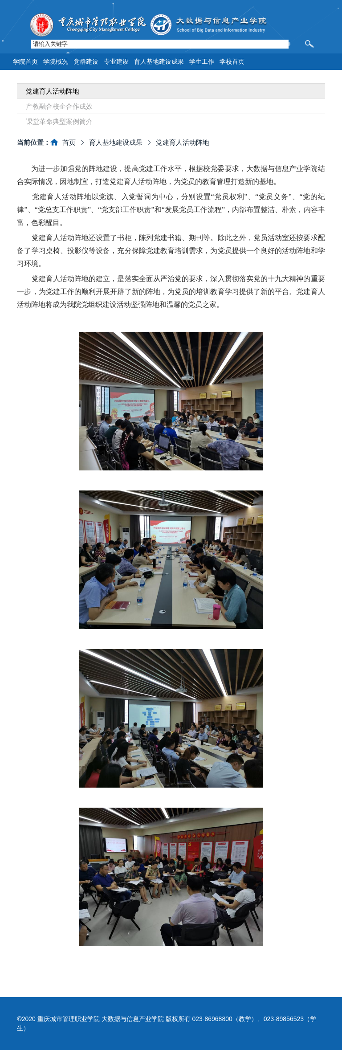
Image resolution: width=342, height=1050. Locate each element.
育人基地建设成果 (115, 142)
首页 (69, 142)
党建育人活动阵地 (182, 142)
